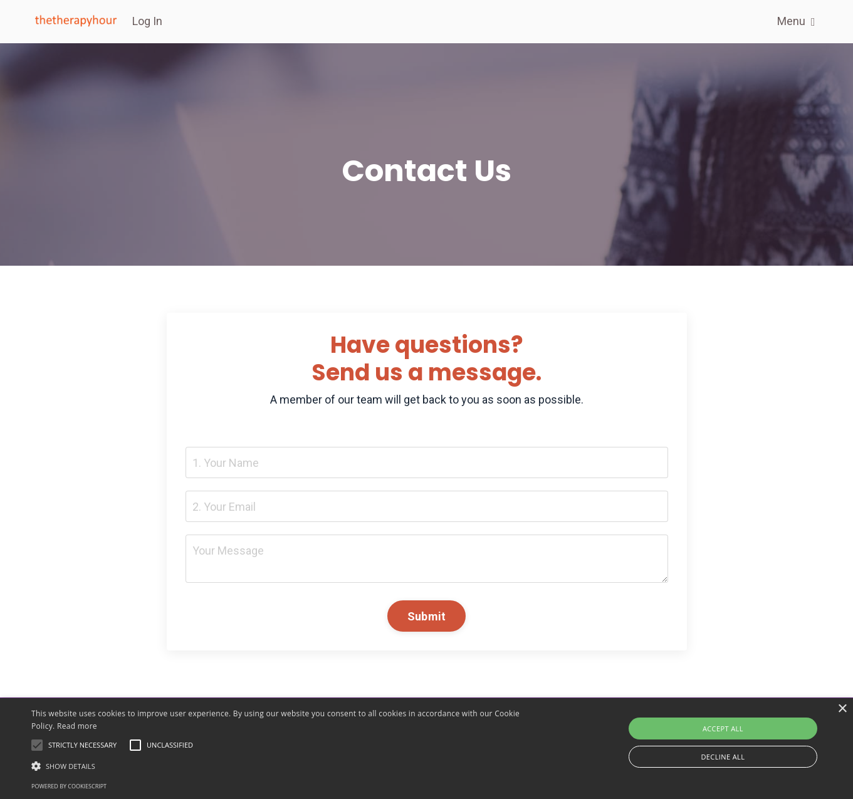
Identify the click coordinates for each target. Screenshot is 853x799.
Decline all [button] (723, 756)
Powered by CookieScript (69, 786)
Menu (796, 21)
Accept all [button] (723, 728)
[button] (288, 766)
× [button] (842, 709)
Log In (147, 21)
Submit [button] (426, 616)
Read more (77, 726)
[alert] (426, 748)
